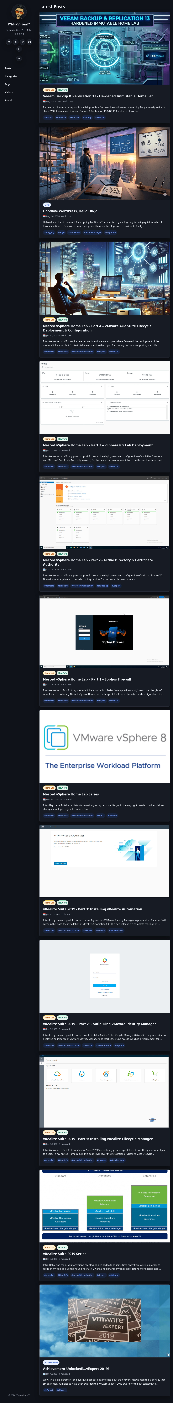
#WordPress (74, 232)
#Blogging (49, 232)
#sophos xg (102, 585)
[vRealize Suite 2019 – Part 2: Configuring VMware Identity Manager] (105, 976)
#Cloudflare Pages (92, 232)
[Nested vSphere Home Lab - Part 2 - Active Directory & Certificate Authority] (105, 512)
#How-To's (74, 117)
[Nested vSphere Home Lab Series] (105, 746)
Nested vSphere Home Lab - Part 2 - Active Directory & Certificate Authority (98, 562)
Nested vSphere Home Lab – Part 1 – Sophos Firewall (87, 679)
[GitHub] (29, 42)
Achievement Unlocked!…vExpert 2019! (76, 1368)
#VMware (99, 117)
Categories (11, 76)
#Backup (87, 117)
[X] (16, 42)
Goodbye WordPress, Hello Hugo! (70, 211)
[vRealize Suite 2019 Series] (105, 1206)
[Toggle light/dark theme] (19, 58)
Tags (7, 84)
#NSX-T (100, 815)
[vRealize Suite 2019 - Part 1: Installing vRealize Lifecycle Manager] (105, 1091)
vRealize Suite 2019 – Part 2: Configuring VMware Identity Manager (99, 1024)
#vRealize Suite (116, 930)
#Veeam (48, 117)
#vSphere (119, 1045)
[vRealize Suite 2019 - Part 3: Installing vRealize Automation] (105, 861)
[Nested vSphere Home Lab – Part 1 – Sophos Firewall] (105, 631)
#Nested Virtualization (82, 351)
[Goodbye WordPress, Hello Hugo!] (105, 163)
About (8, 100)
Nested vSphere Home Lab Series (71, 794)
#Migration (110, 232)
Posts (8, 68)
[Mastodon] (22, 42)
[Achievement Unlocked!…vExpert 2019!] (105, 1321)
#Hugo (61, 232)
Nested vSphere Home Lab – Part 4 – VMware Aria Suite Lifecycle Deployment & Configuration (97, 328)
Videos (9, 92)
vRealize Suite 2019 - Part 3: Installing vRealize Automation (92, 909)
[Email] (9, 42)
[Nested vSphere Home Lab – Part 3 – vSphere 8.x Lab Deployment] (105, 397)
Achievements (51, 1362)
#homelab (61, 117)
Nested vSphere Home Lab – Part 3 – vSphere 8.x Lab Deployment (98, 445)
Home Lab (49, 90)
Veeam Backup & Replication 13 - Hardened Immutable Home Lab (98, 96)
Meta (46, 205)
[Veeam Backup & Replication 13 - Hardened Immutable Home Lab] (105, 48)
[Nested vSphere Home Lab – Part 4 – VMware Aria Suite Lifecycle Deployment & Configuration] (105, 278)
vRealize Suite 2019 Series (64, 1253)
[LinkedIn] (19, 49)
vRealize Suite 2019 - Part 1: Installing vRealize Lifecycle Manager (98, 1138)
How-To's (62, 90)
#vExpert (101, 351)
